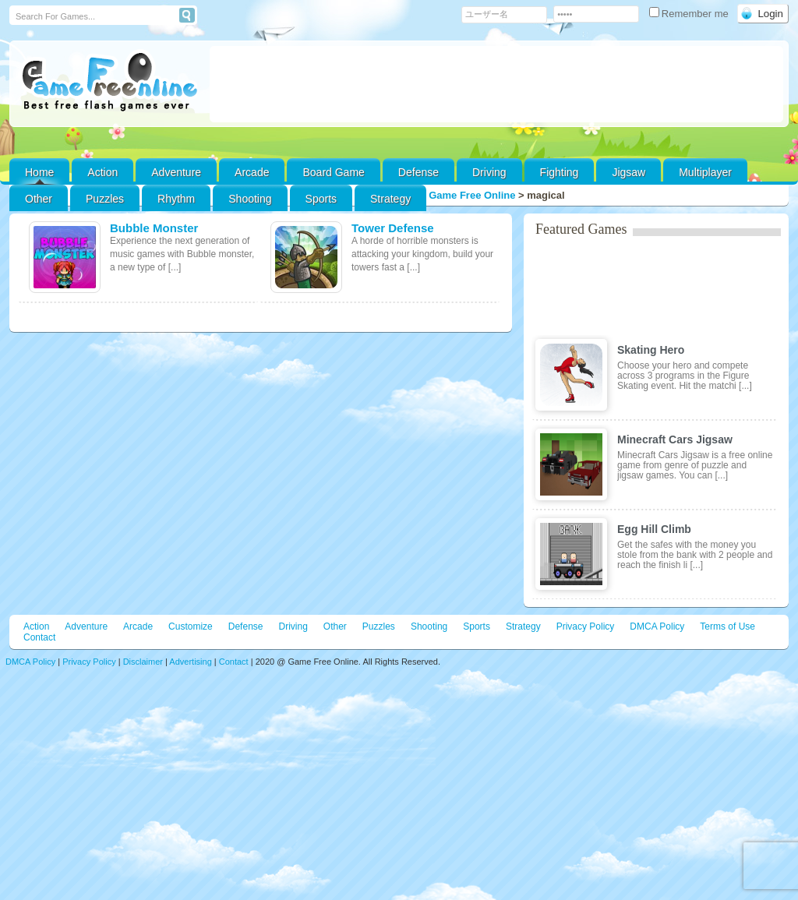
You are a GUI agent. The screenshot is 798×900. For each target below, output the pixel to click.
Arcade (252, 172)
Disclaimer (143, 661)
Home (39, 172)
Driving (489, 172)
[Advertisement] (496, 84)
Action (102, 172)
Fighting (559, 172)
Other (335, 626)
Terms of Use (727, 626)
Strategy (390, 198)
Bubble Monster (154, 228)
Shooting (249, 198)
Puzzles (105, 198)
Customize (190, 626)
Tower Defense (392, 228)
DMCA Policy (657, 626)
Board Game (333, 172)
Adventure (176, 172)
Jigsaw (628, 172)
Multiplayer (705, 172)
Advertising (190, 661)
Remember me (690, 13)
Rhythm (176, 198)
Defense (418, 172)
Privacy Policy (585, 626)
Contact (39, 637)
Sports (321, 198)
